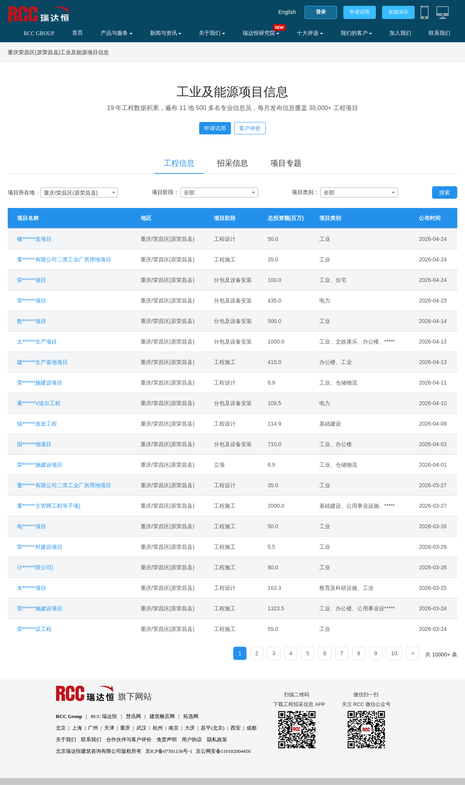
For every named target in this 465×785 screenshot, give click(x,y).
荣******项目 (31, 280)
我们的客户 (356, 33)
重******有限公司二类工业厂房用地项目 (64, 259)
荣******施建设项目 (39, 383)
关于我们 (212, 33)
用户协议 (192, 739)
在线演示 (398, 12)
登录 (321, 12)
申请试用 (360, 12)
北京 (61, 728)
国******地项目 (34, 444)
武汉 (141, 728)
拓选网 (190, 716)
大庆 (190, 728)
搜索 (444, 192)
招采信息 (232, 163)
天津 (109, 728)
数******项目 (31, 321)
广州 (93, 728)
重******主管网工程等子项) (48, 506)
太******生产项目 (37, 341)
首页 (77, 33)
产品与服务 (117, 33)
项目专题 (285, 163)
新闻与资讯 (166, 33)
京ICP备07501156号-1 (169, 751)
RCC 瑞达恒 (104, 716)
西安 (236, 728)
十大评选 (310, 33)
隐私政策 (217, 739)
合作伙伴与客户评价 (129, 739)
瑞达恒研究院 (261, 33)
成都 (251, 728)
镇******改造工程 (37, 424)
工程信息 (179, 163)
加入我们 (400, 33)
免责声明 (167, 739)
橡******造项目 (34, 239)
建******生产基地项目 (42, 362)
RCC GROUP (39, 33)
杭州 (158, 728)
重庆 (125, 728)
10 (394, 653)
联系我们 (439, 33)
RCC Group (69, 716)
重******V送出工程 (38, 403)
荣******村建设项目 (39, 547)
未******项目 (31, 588)
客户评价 (250, 128)
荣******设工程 (34, 629)
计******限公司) (35, 567)
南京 (174, 728)
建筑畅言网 (162, 716)
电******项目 (31, 526)
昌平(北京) (212, 728)
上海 (77, 728)
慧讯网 (133, 716)
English (287, 12)
